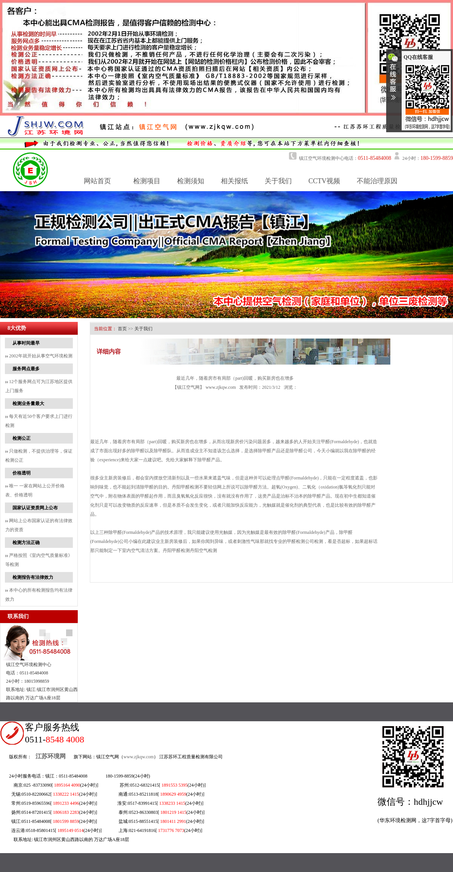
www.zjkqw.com (220, 387)
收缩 (393, 79)
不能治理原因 (377, 181)
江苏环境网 (50, 756)
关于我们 (278, 181)
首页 (122, 328)
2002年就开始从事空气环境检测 (38, 356)
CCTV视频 (324, 181)
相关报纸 (234, 181)
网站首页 (97, 181)
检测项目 (146, 181)
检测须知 (190, 181)
